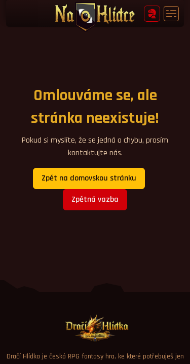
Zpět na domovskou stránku (89, 178)
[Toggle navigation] (171, 13)
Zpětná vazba (95, 199)
